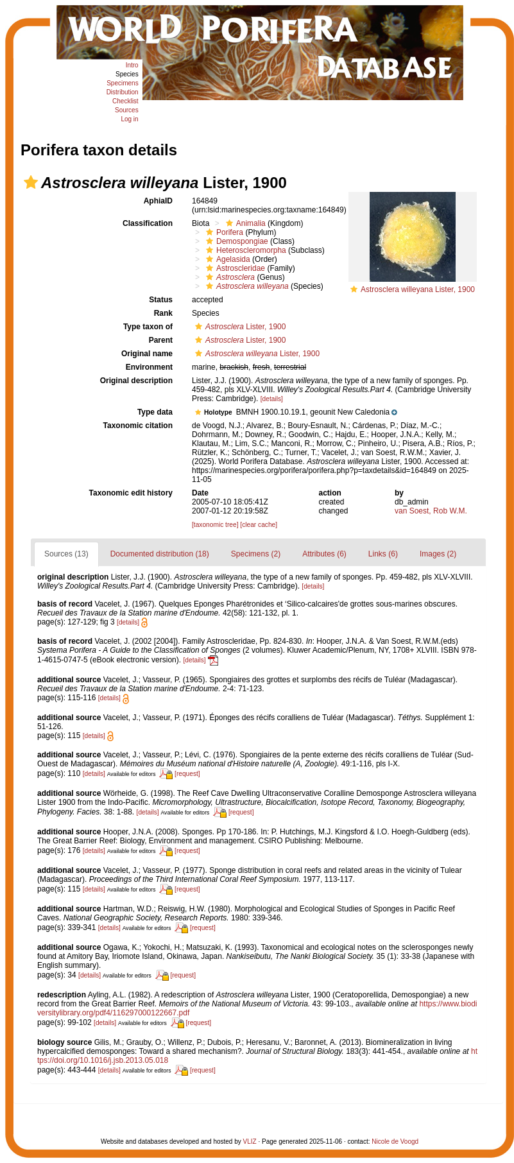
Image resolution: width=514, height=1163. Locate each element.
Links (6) (383, 553)
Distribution (123, 92)
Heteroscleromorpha (244, 250)
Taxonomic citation (138, 425)
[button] (31, 182)
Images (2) (438, 553)
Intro (132, 65)
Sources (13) (66, 553)
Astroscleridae (234, 268)
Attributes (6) (324, 553)
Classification (148, 223)
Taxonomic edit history (131, 492)
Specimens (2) (255, 553)
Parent (161, 340)
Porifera (223, 232)
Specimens (122, 83)
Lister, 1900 (239, 326)
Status (161, 299)
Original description (136, 380)
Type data (155, 412)
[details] (272, 398)
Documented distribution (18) (159, 553)
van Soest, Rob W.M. (431, 510)
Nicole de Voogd (395, 1141)
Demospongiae (235, 241)
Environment (149, 367)
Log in (129, 119)
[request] (187, 773)
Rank (163, 313)
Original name (147, 353)
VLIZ (250, 1141)
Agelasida (226, 259)
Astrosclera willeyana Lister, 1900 (418, 289)
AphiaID (158, 200)
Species (127, 74)
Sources (127, 110)
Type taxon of (148, 326)
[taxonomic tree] (215, 524)
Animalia (244, 223)
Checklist (125, 101)
